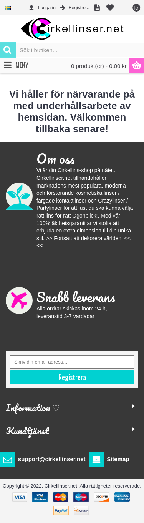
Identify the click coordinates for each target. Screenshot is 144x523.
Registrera (72, 377)
